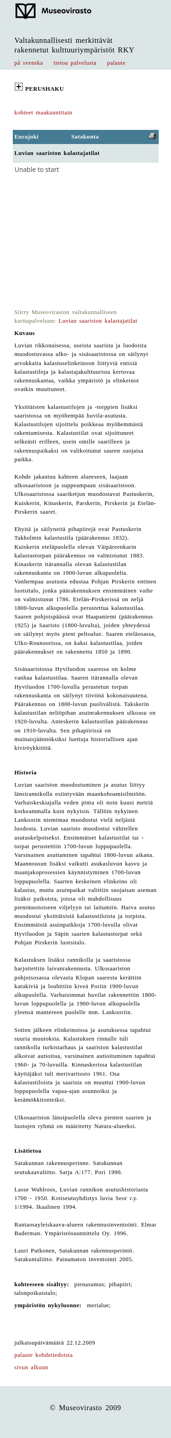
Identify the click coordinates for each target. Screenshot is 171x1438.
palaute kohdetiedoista (44, 1355)
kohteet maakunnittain (44, 112)
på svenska (29, 63)
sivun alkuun (31, 1367)
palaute (116, 63)
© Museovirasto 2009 (85, 1408)
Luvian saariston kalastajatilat (98, 321)
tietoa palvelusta (75, 63)
